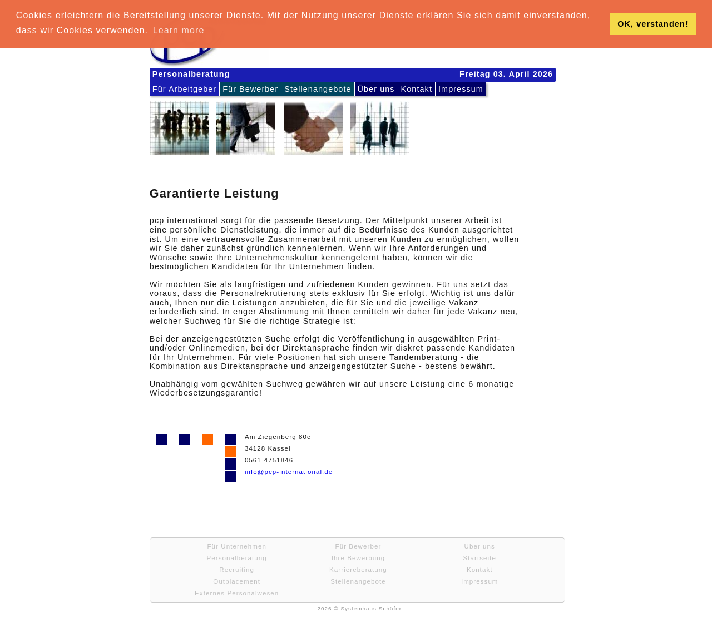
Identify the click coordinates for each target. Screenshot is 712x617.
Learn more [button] (179, 30)
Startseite (479, 558)
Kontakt (416, 89)
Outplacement (236, 581)
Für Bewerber (250, 89)
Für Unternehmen (236, 546)
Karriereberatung (358, 569)
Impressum (460, 89)
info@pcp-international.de (289, 471)
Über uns (376, 89)
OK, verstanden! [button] (652, 23)
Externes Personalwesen (237, 593)
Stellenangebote (317, 89)
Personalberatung (237, 558)
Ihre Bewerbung (358, 558)
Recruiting (236, 569)
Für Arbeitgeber (184, 89)
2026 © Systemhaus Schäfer (359, 608)
